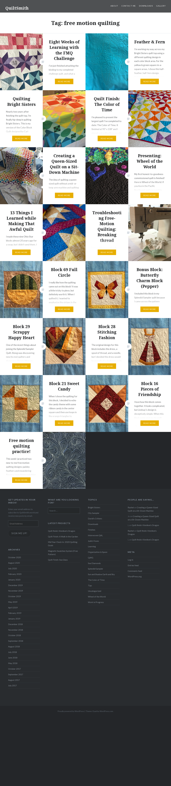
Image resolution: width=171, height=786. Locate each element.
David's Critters (95, 518)
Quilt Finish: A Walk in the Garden (63, 536)
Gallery (161, 6)
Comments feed (135, 571)
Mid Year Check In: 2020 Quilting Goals (62, 544)
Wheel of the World (97, 596)
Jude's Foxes (93, 541)
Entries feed (133, 565)
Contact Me (128, 6)
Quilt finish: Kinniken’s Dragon (145, 525)
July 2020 (12, 568)
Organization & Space (97, 552)
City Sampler (93, 513)
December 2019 (15, 585)
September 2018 (15, 641)
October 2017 (14, 669)
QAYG (90, 557)
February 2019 (14, 613)
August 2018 (14, 646)
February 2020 (14, 574)
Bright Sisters (94, 507)
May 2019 (12, 602)
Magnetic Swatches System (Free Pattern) (63, 552)
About (114, 6)
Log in (130, 560)
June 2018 (12, 657)
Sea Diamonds (94, 563)
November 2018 (15, 630)
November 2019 (15, 591)
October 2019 (14, 596)
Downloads (146, 6)
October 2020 (14, 557)
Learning (92, 546)
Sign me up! (20, 533)
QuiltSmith (17, 8)
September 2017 (15, 674)
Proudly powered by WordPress (71, 711)
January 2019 (14, 618)
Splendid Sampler (95, 569)
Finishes (91, 530)
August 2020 (14, 563)
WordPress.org (135, 576)
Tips (90, 585)
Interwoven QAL (95, 535)
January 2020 (14, 579)
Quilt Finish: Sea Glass (58, 560)
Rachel (131, 507)
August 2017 (14, 680)
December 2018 (15, 624)
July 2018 (12, 652)
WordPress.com (106, 711)
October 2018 (14, 635)
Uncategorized (94, 591)
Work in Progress (96, 602)
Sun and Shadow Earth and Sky (101, 574)
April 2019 (13, 607)
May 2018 (12, 663)
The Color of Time (96, 580)
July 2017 (12, 685)
